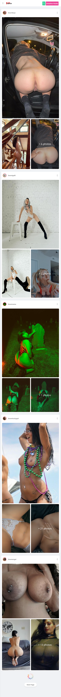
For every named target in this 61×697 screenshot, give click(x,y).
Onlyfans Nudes (52, 3)
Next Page (30, 685)
